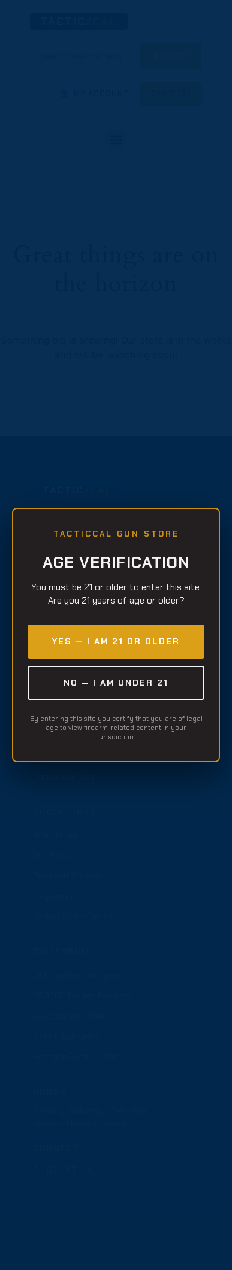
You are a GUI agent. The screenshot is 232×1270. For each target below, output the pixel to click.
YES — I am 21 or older (116, 641)
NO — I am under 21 (116, 682)
